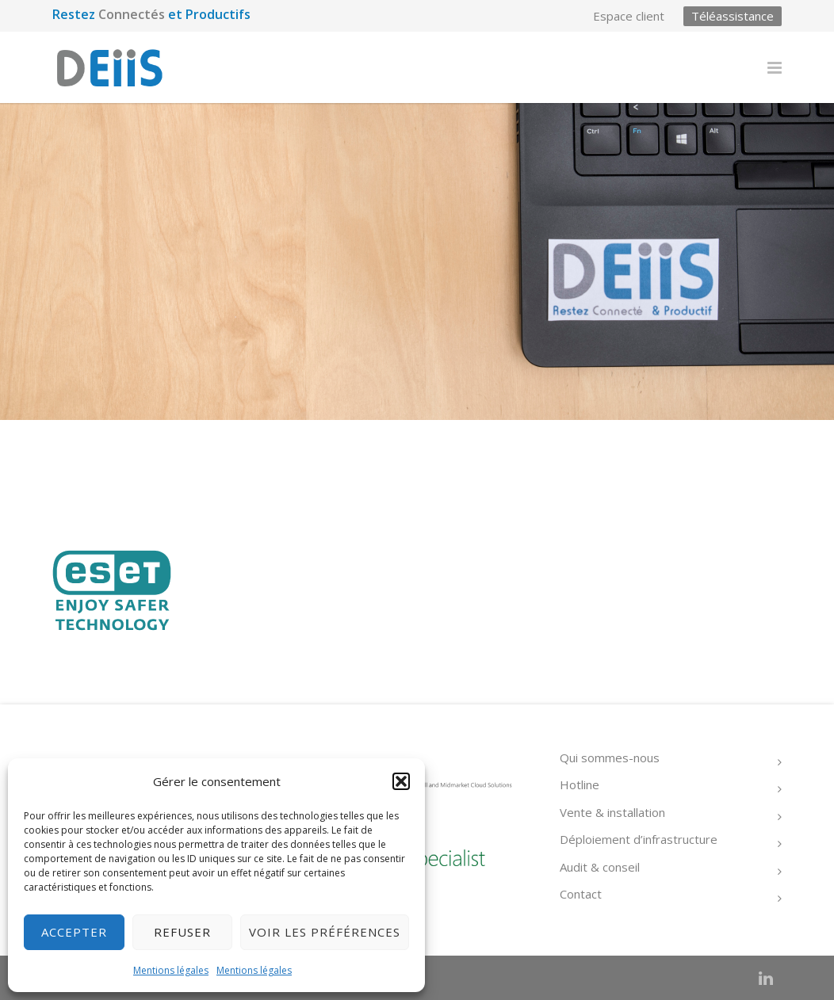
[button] (401, 781)
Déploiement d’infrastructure (638, 839)
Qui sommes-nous (610, 757)
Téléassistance (732, 16)
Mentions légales (170, 970)
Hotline (579, 784)
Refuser (182, 932)
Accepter (74, 932)
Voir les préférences (324, 932)
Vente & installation (612, 812)
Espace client (628, 16)
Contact (581, 894)
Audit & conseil (600, 867)
